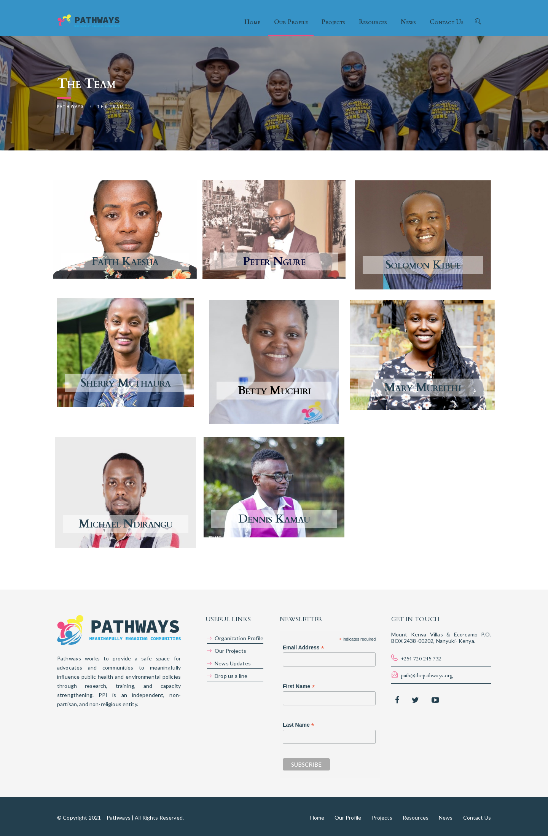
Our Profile (291, 22)
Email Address (303, 647)
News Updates (233, 663)
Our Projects (230, 650)
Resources (373, 22)
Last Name (298, 725)
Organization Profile (239, 638)
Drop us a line (231, 676)
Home (252, 22)
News (408, 22)
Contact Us (447, 22)
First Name (299, 686)
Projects (333, 22)
